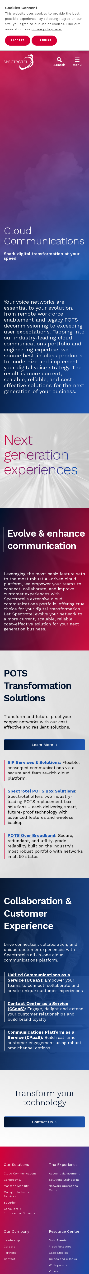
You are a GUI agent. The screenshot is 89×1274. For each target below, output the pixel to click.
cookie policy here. (47, 29)
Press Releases (60, 1246)
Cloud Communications (20, 1173)
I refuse (44, 40)
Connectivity (12, 1179)
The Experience (63, 1164)
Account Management (64, 1173)
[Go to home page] (18, 62)
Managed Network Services (16, 1194)
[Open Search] (59, 61)
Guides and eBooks (63, 1259)
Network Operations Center (63, 1188)
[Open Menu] (77, 61)
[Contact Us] (44, 1121)
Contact (9, 1259)
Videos (54, 1271)
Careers (9, 1246)
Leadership (12, 1240)
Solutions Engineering (64, 1179)
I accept (18, 40)
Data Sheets (58, 1240)
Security (9, 1202)
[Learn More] (44, 744)
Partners (10, 1252)
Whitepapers (58, 1265)
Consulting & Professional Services (19, 1211)
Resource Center (64, 1231)
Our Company (16, 1231)
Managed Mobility (16, 1186)
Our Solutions (16, 1164)
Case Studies (58, 1252)
